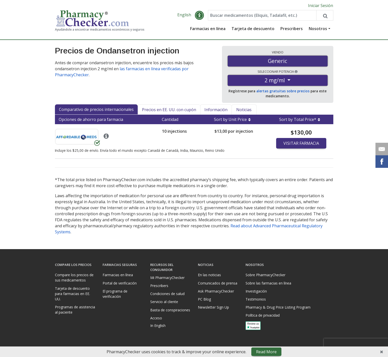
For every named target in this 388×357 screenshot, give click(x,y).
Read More (266, 351)
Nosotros (318, 29)
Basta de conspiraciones (170, 310)
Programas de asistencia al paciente (75, 310)
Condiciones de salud (167, 293)
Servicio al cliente (164, 301)
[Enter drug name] (262, 16)
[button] (199, 15)
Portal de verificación (120, 283)
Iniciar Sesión (320, 5)
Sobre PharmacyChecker (265, 274)
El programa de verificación (115, 294)
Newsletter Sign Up (213, 307)
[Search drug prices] (324, 16)
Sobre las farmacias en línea (268, 283)
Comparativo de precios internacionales (96, 109)
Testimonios (256, 299)
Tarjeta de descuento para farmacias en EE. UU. (72, 293)
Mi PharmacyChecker (167, 277)
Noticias (244, 109)
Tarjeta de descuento (252, 29)
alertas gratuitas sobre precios (282, 91)
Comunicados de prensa (217, 283)
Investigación (256, 291)
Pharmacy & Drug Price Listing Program (278, 307)
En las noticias (209, 274)
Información (215, 109)
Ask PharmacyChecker (216, 291)
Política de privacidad (263, 315)
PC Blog (204, 299)
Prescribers (291, 29)
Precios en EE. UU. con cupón (169, 109)
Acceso (156, 318)
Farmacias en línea (207, 29)
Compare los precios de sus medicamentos (74, 277)
